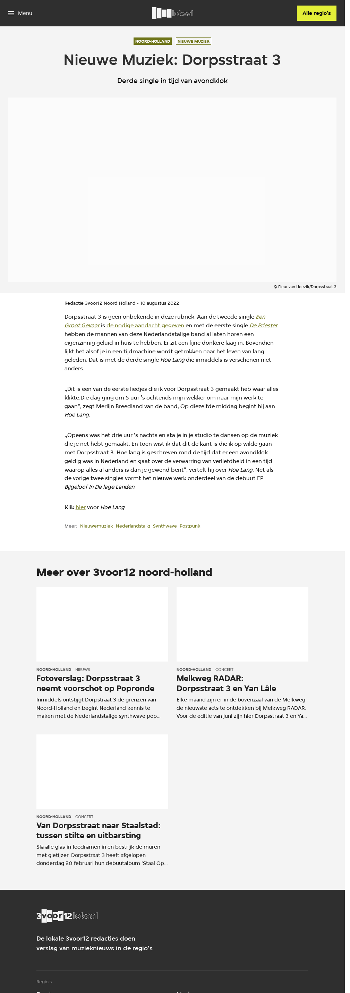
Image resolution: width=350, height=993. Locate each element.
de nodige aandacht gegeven (145, 325)
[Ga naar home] (172, 13)
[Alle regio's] (316, 13)
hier (81, 507)
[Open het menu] (20, 13)
